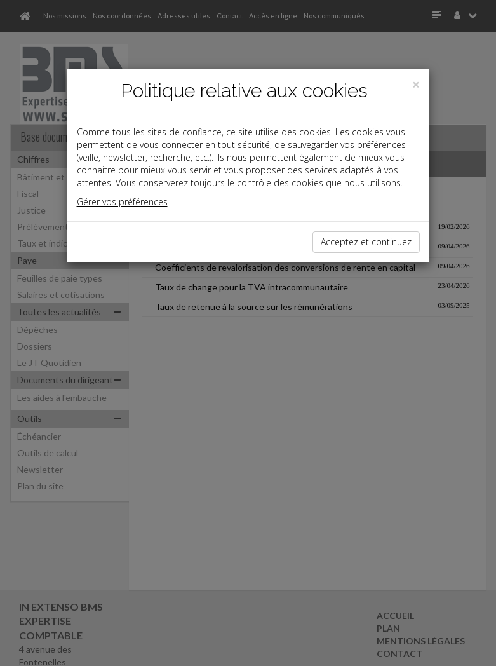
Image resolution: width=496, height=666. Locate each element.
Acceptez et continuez (366, 242)
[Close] (416, 85)
